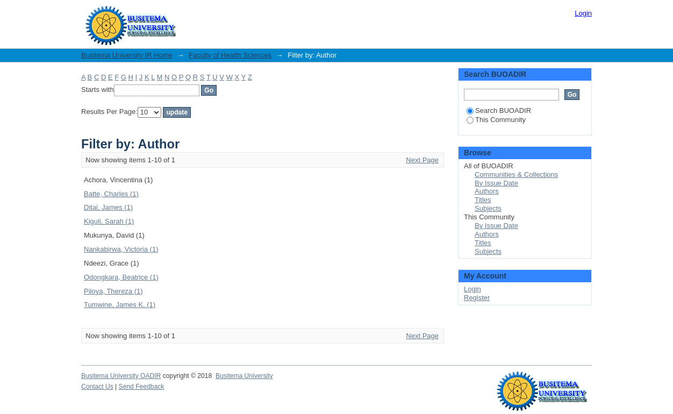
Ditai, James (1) (108, 207)
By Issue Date (496, 183)
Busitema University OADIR (121, 376)
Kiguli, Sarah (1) (109, 221)
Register (477, 298)
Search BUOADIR (499, 110)
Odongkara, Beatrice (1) (121, 277)
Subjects (488, 208)
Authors (487, 191)
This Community (496, 120)
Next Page (422, 160)
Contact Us (97, 386)
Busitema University (244, 376)
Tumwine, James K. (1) (119, 305)
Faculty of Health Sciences (230, 55)
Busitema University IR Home (127, 55)
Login (583, 13)
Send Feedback (141, 386)
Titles (483, 200)
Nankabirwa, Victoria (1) (121, 249)
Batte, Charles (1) (111, 194)
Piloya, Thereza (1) (113, 291)
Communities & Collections (516, 174)
